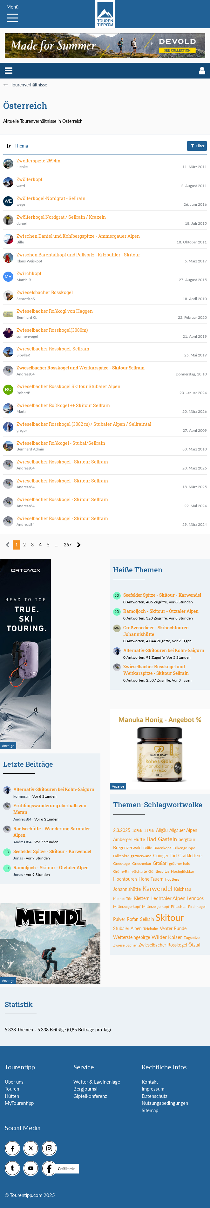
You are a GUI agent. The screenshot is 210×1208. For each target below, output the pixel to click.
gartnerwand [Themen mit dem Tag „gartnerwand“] (141, 855)
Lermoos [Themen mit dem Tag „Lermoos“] (195, 898)
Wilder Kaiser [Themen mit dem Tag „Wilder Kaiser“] (167, 937)
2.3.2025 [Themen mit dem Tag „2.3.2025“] (121, 830)
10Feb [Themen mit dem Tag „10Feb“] (137, 830)
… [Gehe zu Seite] (56, 544)
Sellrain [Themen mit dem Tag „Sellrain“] (147, 919)
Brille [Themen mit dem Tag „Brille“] (147, 848)
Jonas (18, 858)
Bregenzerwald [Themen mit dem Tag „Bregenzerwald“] (127, 847)
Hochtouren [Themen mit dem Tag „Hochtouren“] (125, 879)
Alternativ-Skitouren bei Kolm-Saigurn (53, 789)
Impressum (153, 1089)
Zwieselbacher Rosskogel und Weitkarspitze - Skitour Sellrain (156, 670)
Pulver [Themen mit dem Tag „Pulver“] (119, 919)
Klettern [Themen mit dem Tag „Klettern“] (142, 898)
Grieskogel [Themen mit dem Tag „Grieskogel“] (122, 863)
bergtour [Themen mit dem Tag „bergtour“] (187, 839)
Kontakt (150, 1082)
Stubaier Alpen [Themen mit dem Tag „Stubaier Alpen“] (127, 928)
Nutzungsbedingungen (165, 1103)
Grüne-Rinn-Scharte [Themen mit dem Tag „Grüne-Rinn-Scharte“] (130, 871)
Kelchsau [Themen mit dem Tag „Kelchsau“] (182, 889)
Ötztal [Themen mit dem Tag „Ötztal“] (194, 944)
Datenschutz (154, 1096)
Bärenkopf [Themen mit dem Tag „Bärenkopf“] (162, 848)
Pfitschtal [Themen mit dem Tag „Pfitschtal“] (178, 906)
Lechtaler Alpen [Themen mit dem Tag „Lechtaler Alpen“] (168, 898)
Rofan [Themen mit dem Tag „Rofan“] (133, 919)
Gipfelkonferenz (90, 1096)
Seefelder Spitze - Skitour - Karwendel (52, 851)
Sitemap (150, 1110)
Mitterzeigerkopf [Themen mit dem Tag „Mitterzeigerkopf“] (155, 906)
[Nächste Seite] (79, 545)
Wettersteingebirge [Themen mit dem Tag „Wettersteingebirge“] (131, 937)
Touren (12, 1089)
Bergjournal (85, 1089)
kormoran (21, 796)
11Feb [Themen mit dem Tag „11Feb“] (149, 830)
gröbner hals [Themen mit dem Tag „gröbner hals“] (179, 863)
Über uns (14, 1082)
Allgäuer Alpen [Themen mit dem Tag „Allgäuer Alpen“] (183, 830)
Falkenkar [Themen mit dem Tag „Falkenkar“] (121, 855)
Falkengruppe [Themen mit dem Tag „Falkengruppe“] (184, 848)
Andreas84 (22, 819)
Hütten (12, 1096)
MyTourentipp (19, 1103)
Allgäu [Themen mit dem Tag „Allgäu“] (162, 830)
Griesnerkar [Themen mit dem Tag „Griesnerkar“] (141, 863)
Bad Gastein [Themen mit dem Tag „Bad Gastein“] (161, 838)
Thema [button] (21, 145)
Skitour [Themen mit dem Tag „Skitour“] (170, 917)
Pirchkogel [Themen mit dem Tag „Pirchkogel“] (197, 906)
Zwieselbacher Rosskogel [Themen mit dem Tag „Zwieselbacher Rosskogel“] (163, 944)
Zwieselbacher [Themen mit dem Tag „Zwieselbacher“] (125, 945)
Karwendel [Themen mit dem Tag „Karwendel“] (157, 888)
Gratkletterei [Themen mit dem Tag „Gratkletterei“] (190, 855)
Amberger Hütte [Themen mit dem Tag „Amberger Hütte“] (129, 839)
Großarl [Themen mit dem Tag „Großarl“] (160, 863)
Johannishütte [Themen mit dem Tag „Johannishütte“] (127, 889)
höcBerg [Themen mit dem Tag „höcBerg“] (172, 879)
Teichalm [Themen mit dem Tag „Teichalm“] (150, 928)
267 (67, 544)
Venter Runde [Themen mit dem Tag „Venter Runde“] (173, 928)
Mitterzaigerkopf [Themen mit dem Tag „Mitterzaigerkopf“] (126, 906)
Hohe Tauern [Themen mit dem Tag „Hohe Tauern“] (151, 879)
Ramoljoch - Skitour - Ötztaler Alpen (51, 868)
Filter (197, 145)
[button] (8, 71)
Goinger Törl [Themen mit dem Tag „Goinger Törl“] (165, 855)
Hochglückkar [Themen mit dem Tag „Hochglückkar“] (182, 871)
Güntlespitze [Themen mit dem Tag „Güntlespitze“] (158, 871)
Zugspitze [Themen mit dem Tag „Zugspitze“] (192, 937)
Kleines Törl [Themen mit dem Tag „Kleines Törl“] (122, 898)
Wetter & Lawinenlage (96, 1082)
